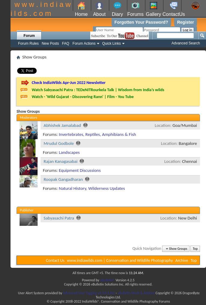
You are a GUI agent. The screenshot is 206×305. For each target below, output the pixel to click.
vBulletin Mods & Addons (136, 293)
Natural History (72, 188)
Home (81, 14)
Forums (135, 14)
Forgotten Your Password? (141, 22)
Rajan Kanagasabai (61, 161)
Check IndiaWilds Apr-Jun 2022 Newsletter (69, 82)
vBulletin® (107, 280)
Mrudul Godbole (59, 143)
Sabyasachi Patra (59, 218)
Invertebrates (71, 134)
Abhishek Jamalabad (62, 125)
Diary (117, 14)
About (99, 14)
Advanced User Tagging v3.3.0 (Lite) (89, 293)
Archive (181, 260)
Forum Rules (28, 43)
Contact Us (55, 260)
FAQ (65, 43)
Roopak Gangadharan (63, 179)
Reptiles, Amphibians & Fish (110, 134)
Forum (29, 36)
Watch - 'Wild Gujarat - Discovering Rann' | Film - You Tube (83, 96)
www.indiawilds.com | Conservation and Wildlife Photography (120, 260)
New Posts (50, 43)
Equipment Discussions (79, 170)
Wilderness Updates (106, 188)
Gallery (153, 14)
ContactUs (173, 14)
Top (195, 249)
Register (185, 22)
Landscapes (69, 152)
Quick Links (111, 43)
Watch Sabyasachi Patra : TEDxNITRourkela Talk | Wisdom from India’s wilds (98, 89)
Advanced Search (185, 43)
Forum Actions (84, 43)
